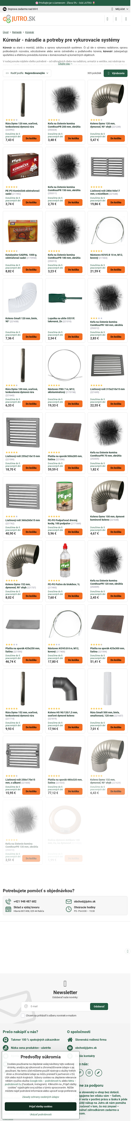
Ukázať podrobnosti (41, 1114)
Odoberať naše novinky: (65, 997)
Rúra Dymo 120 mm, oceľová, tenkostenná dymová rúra (21, 125)
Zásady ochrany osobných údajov (40, 1097)
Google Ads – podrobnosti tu (45, 1080)
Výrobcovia (115, 73)
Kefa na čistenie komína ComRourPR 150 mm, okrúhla (64, 189)
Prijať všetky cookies (40, 1106)
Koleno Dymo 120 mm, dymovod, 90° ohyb (102, 125)
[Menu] (126, 18)
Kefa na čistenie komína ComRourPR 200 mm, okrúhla (64, 125)
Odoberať (99, 1006)
